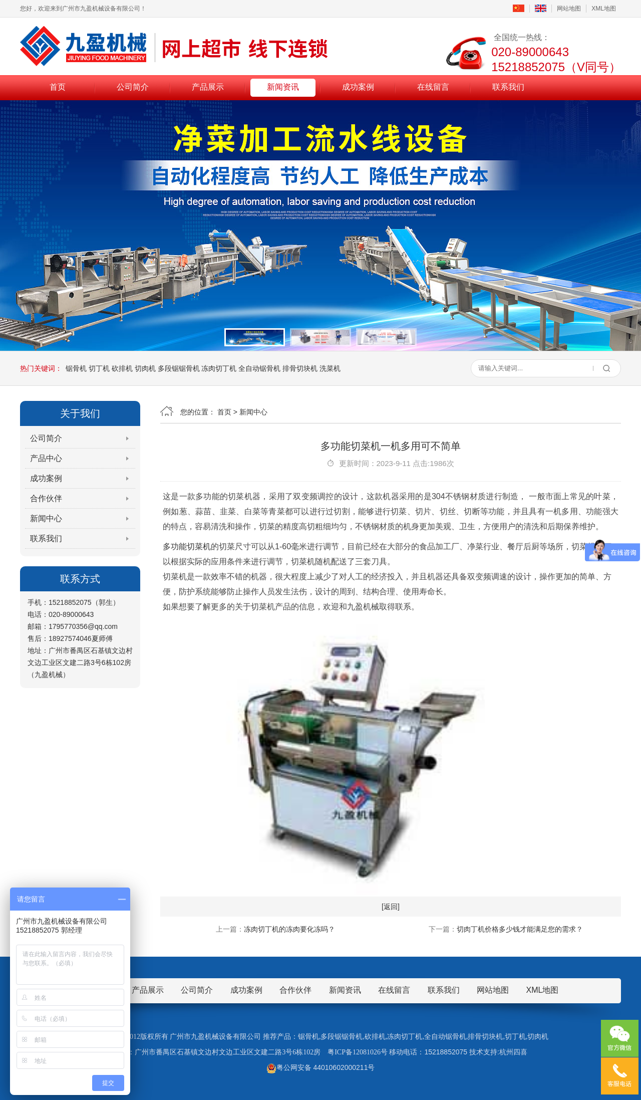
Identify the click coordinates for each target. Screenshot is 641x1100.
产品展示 (208, 87)
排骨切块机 (299, 368)
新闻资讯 (283, 87)
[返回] (391, 907)
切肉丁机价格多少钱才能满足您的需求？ (520, 929)
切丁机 (99, 368)
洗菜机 (330, 368)
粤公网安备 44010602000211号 (320, 1067)
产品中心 (46, 458)
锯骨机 (76, 368)
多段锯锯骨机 (179, 368)
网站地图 (569, 8)
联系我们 (508, 87)
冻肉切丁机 (218, 368)
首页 (58, 87)
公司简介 (133, 87)
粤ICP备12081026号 (358, 1052)
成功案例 (358, 87)
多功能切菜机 (187, 546)
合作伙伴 (46, 498)
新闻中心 (46, 518)
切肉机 (145, 368)
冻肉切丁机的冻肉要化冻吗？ (289, 929)
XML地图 (603, 8)
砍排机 (122, 368)
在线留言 (433, 87)
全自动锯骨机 (259, 368)
